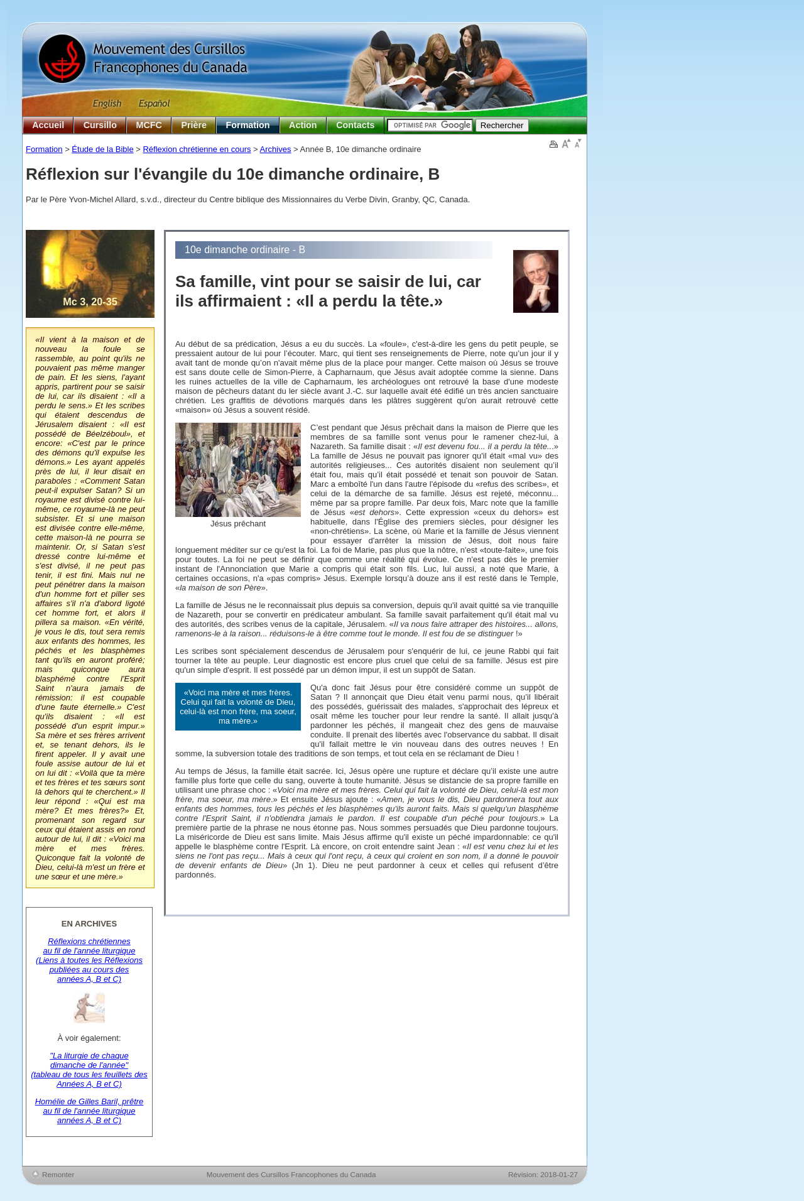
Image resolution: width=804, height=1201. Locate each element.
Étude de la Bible (102, 149)
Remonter (58, 1174)
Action (303, 125)
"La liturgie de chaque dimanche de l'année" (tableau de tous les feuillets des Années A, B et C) (89, 1070)
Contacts (355, 125)
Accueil (48, 125)
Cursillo (100, 125)
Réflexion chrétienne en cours (197, 149)
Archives (275, 149)
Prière (194, 125)
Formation (248, 125)
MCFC (149, 125)
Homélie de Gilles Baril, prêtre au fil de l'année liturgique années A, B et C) (89, 1111)
